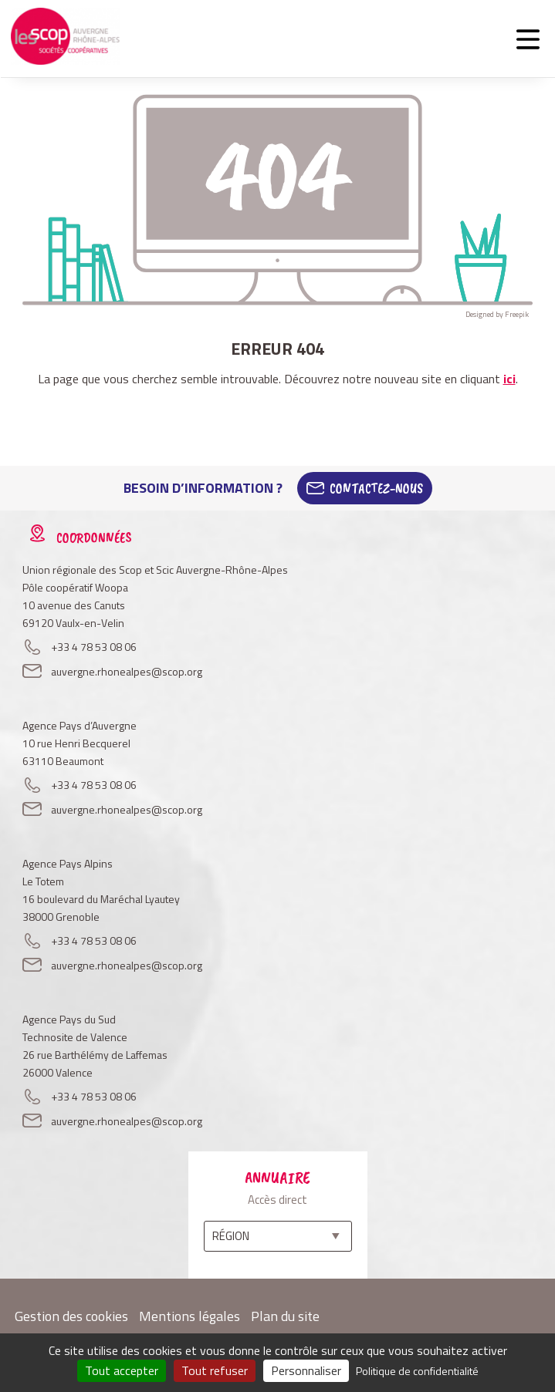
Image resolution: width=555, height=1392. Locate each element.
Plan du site (285, 1316)
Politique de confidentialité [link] (417, 1371)
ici (509, 378)
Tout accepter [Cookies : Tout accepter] (121, 1370)
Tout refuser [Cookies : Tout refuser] (214, 1370)
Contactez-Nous (376, 488)
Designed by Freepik (497, 314)
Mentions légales (189, 1316)
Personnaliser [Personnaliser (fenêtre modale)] (306, 1370)
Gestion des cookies (71, 1316)
